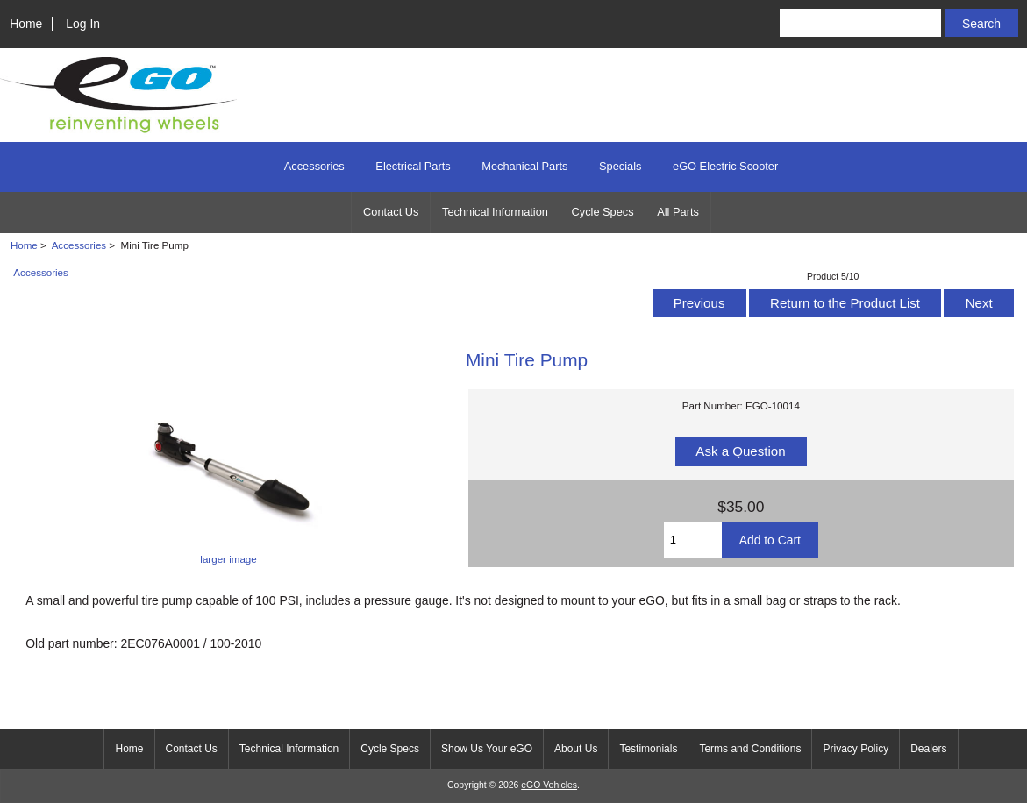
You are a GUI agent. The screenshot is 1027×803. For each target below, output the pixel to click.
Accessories (79, 245)
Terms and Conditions (750, 749)
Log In (83, 24)
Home (26, 24)
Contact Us (390, 211)
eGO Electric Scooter (725, 166)
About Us (575, 749)
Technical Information (495, 211)
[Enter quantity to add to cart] (693, 540)
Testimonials (648, 749)
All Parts (678, 211)
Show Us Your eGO (486, 749)
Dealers (928, 749)
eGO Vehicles (549, 785)
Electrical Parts (412, 166)
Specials (620, 166)
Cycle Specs (603, 211)
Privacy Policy (855, 749)
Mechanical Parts (524, 166)
